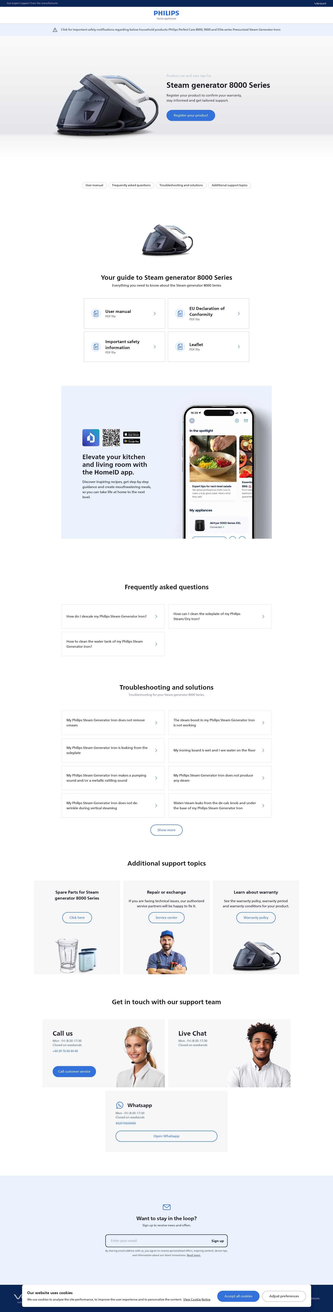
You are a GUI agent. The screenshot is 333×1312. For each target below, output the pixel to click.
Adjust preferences (284, 1296)
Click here (77, 917)
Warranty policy (256, 917)
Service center (166, 917)
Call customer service (74, 1071)
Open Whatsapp (166, 1136)
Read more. (194, 1255)
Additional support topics (229, 185)
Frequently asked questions (131, 185)
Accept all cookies (238, 1296)
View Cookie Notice (196, 1299)
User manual (94, 185)
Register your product (191, 115)
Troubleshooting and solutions (181, 185)
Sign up (218, 1241)
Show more (166, 830)
